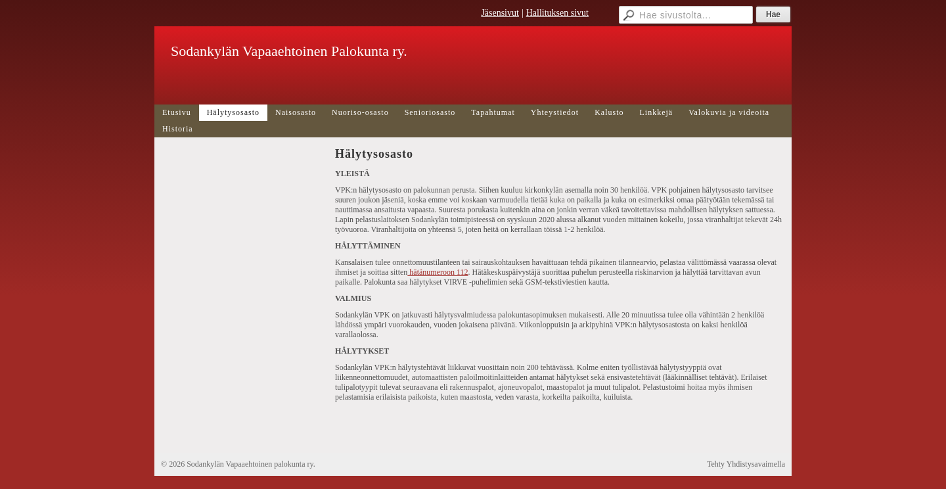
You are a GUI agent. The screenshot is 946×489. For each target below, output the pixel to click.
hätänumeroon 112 (437, 272)
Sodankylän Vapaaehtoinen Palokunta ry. (289, 51)
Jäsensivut (500, 13)
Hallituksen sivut (557, 13)
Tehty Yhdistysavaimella (746, 464)
